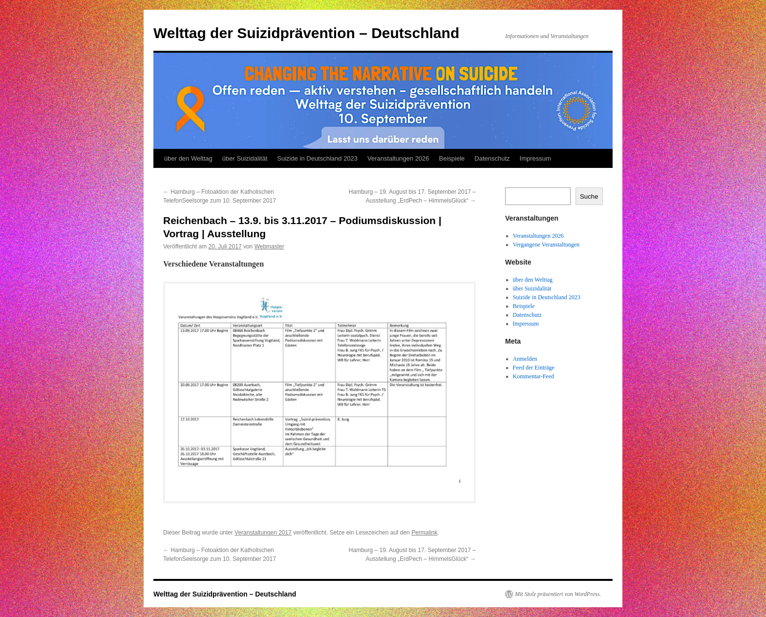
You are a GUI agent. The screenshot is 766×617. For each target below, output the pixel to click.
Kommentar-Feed (533, 376)
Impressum (535, 158)
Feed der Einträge (533, 367)
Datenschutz (492, 158)
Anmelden (525, 358)
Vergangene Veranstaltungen (546, 244)
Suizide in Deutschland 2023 (317, 158)
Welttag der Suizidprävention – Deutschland (306, 33)
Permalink (424, 532)
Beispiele (452, 158)
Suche (589, 196)
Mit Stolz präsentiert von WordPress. (558, 594)
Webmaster (269, 246)
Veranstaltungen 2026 (398, 158)
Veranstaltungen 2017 (263, 532)
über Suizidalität (245, 158)
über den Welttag (188, 158)
